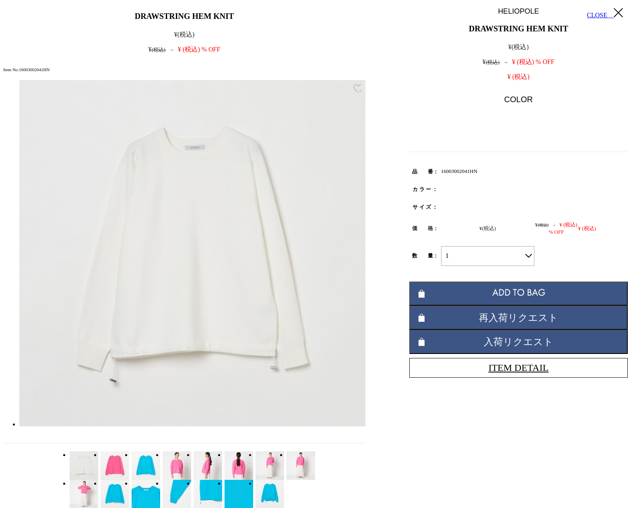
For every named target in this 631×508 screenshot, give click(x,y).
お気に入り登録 (357, 88)
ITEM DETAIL (519, 367)
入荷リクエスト (518, 341)
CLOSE (605, 13)
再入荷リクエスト (518, 317)
